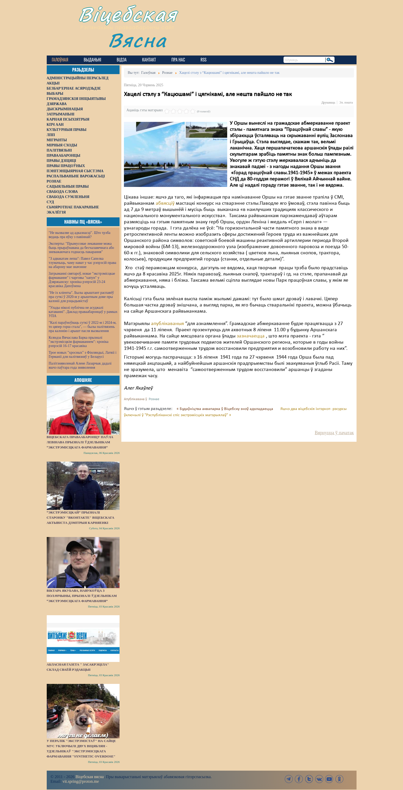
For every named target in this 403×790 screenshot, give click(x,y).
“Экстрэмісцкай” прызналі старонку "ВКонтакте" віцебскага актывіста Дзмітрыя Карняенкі (80, 517)
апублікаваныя (168, 323)
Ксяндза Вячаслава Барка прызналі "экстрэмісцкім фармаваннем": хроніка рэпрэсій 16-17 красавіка (78, 342)
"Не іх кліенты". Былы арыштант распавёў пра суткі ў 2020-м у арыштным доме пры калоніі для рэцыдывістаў (81, 297)
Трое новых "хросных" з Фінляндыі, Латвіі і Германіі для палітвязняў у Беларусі (82, 355)
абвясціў (166, 203)
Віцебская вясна (89, 777)
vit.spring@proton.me (80, 781)
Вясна (137, 40)
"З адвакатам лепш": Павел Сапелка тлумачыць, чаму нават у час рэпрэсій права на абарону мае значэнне (82, 263)
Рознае (154, 399)
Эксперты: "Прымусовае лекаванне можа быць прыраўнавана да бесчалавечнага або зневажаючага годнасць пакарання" (81, 248)
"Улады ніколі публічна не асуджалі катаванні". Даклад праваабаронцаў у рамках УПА (83, 312)
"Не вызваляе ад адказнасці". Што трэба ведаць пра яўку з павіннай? (79, 235)
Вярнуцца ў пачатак (334, 432)
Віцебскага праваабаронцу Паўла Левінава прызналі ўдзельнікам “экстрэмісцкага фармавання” (80, 442)
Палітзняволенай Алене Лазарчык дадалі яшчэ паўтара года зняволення (80, 365)
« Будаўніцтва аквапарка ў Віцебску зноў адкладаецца (225, 409)
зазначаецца (251, 336)
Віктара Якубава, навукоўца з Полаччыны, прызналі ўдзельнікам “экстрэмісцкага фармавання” (82, 596)
